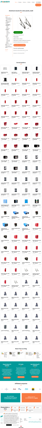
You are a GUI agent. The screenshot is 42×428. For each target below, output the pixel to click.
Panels (15, 407)
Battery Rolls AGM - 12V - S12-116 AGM (16, 139)
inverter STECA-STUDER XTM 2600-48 (16, 183)
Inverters (7, 23)
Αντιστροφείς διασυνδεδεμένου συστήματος (8, 25)
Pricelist (33, 2)
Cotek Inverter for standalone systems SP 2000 (26, 217)
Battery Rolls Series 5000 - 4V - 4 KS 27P (16, 252)
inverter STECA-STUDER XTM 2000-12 (37, 172)
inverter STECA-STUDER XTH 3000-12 (5, 172)
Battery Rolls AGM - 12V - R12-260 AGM (26, 150)
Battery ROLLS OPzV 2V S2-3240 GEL (26, 84)
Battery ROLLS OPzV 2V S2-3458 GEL (15, 84)
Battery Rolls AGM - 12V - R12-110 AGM (5, 161)
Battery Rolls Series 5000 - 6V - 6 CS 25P (16, 241)
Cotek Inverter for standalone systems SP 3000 (5, 229)
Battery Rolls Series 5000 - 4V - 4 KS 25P (26, 252)
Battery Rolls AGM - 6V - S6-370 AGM (5, 150)
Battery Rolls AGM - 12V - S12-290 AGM (16, 128)
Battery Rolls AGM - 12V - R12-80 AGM (16, 172)
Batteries (37, 407)
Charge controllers (22, 407)
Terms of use (25, 420)
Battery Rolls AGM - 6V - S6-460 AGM (37, 139)
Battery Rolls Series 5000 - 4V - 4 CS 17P (5, 263)
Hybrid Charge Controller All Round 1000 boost (5, 205)
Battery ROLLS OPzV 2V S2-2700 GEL (36, 84)
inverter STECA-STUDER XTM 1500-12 (26, 172)
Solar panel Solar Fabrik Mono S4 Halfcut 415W (5, 84)
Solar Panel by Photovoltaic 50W (14, 73)
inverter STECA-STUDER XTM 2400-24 (5, 183)
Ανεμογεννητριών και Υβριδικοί (8, 22)
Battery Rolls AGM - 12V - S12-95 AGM (26, 139)
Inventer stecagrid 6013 (26, 330)
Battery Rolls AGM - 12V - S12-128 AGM (5, 139)
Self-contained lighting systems (8, 47)
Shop (16, 2)
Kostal (7, 27)
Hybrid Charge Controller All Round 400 (37, 205)
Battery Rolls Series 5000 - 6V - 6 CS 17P (37, 241)
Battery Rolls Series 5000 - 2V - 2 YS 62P (16, 263)
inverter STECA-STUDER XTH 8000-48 (26, 161)
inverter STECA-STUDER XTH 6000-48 (37, 161)
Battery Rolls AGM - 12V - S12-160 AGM (37, 128)
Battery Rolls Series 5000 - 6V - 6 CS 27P (37, 229)
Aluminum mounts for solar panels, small (15, 286)
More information (7, 377)
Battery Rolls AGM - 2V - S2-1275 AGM (5, 128)
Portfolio (28, 2)
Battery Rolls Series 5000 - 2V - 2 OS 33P (16, 274)
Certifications (21, 421)
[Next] (40, 389)
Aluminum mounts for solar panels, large (36, 274)
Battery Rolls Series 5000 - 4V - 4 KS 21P (37, 252)
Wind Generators (8, 45)
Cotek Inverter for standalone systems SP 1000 (26, 229)
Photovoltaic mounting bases (8, 44)
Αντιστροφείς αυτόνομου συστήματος (8, 29)
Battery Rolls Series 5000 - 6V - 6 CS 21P (26, 241)
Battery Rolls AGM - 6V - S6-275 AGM (16, 150)
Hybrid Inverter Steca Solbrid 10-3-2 (4, 73)
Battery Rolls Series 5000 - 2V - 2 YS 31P (37, 263)
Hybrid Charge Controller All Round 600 (16, 205)
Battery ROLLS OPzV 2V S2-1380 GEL (26, 95)
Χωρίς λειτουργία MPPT (8, 20)
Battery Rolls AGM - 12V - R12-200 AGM (37, 150)
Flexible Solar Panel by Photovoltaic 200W (36, 73)
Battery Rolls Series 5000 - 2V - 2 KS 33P (5, 286)
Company (19, 2)
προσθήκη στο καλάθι (19, 45)
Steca (7, 26)
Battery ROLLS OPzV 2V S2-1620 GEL (15, 95)
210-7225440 (38, 2)
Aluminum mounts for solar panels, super (25, 274)
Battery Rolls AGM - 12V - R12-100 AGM (16, 161)
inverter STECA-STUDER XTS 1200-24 (26, 194)
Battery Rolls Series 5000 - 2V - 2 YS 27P (5, 274)
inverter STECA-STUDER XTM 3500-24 (26, 183)
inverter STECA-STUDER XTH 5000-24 (37, 194)
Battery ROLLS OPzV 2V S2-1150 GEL (36, 95)
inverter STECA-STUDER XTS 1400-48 (5, 194)
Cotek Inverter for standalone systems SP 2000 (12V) (15, 217)
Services (24, 2)
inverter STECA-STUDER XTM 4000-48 (16, 194)
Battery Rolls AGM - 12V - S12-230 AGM (26, 128)
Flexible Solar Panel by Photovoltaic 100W (25, 73)
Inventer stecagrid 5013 (5, 330)
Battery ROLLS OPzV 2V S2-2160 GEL (5, 95)
